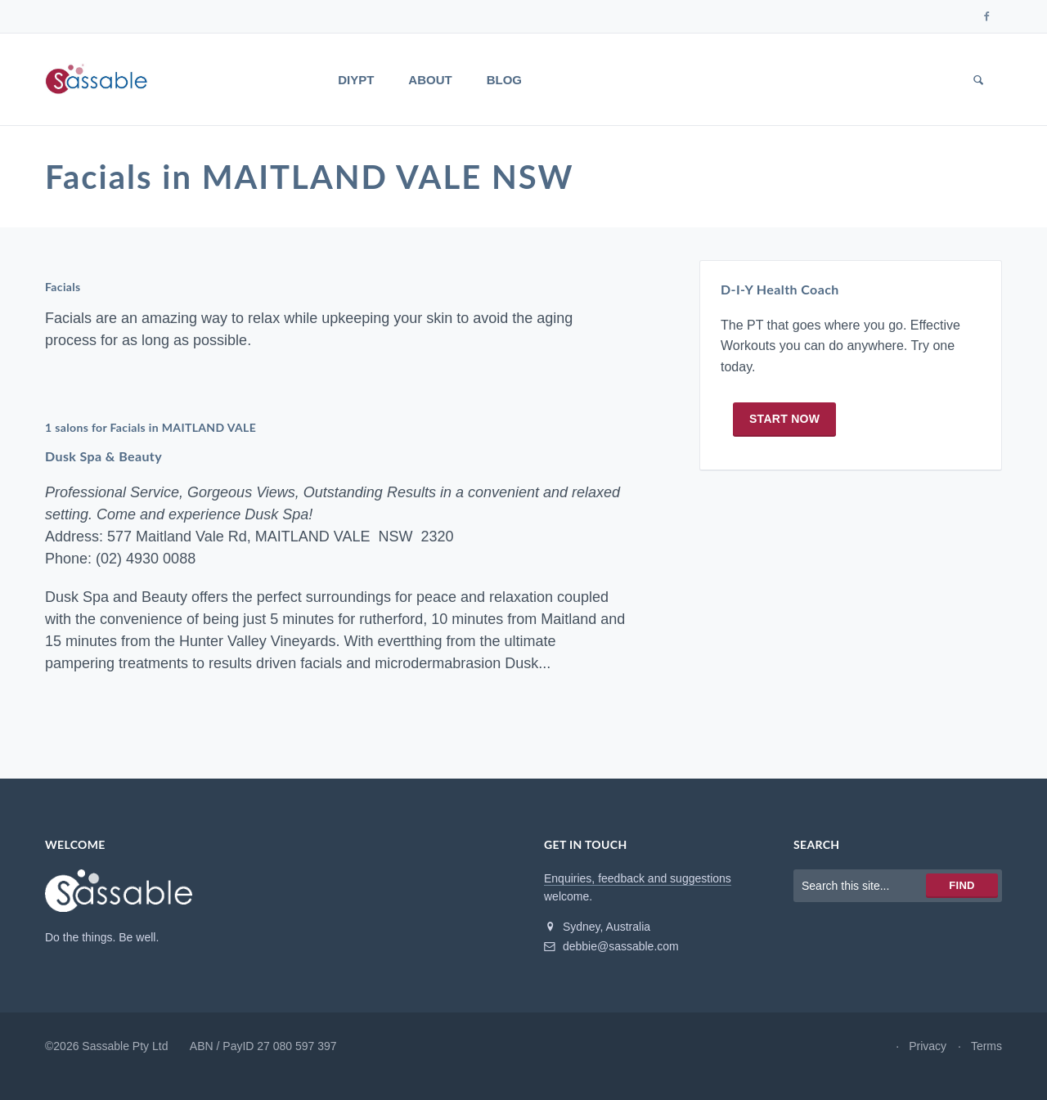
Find (961, 885)
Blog (504, 80)
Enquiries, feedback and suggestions (637, 878)
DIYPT (356, 80)
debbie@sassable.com (611, 946)
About (430, 80)
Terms (986, 1046)
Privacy (927, 1046)
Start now (784, 418)
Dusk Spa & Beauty (103, 456)
